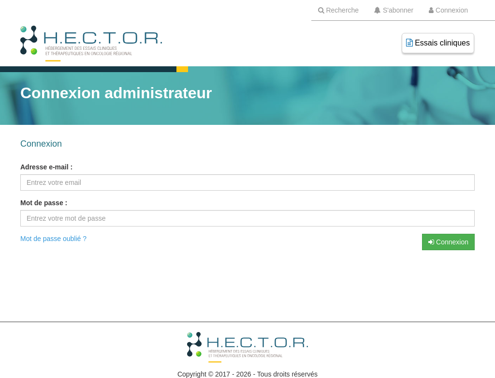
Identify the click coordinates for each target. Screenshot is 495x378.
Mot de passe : (43, 203)
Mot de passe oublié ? (53, 238)
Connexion (448, 242)
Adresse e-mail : (46, 167)
